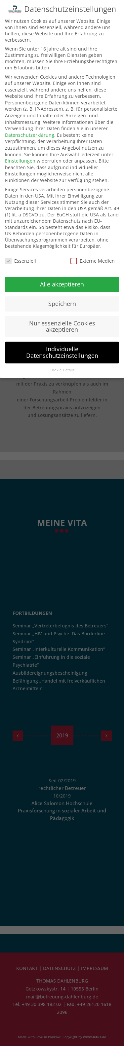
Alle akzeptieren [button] (62, 284)
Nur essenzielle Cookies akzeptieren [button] (62, 326)
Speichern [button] (62, 304)
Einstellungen (20, 161)
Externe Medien (92, 261)
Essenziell (20, 261)
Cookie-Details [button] (62, 370)
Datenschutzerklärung (29, 135)
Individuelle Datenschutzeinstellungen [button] (62, 352)
